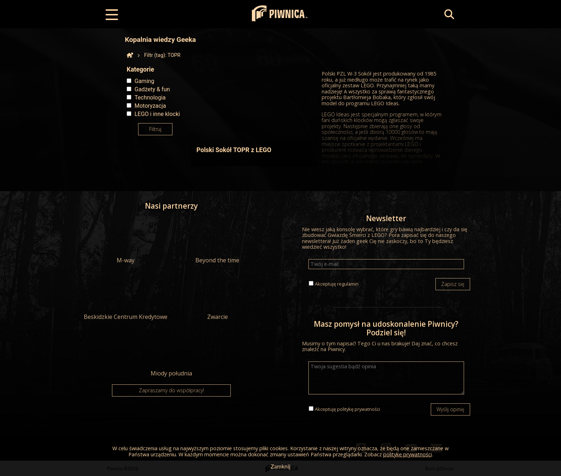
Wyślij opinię (450, 409)
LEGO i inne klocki (157, 114)
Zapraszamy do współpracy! (171, 390)
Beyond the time (217, 240)
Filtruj (155, 129)
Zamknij (280, 466)
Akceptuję (336, 284)
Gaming (144, 81)
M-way (125, 240)
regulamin (347, 284)
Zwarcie (217, 297)
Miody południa (171, 354)
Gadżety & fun (152, 89)
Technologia (150, 97)
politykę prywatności (358, 409)
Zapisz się (452, 284)
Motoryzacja (150, 105)
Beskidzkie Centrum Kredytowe (125, 297)
